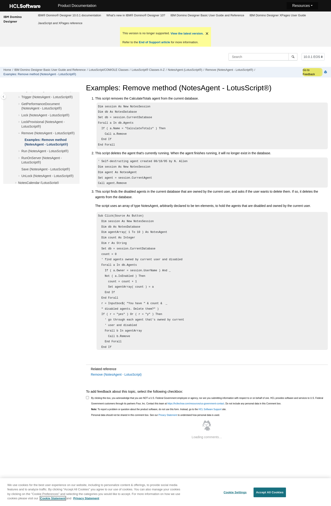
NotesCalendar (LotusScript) (38, 183)
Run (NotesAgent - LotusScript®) (44, 151)
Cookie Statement (53, 501)
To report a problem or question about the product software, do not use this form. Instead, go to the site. (158, 415)
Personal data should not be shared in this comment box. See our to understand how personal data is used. (155, 421)
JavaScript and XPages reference (60, 23)
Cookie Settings (235, 495)
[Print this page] (326, 72)
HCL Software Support (210, 415)
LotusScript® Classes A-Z (148, 69)
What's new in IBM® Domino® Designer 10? (135, 15)
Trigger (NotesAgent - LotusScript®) (47, 97)
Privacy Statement (167, 421)
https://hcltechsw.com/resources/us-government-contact (195, 409)
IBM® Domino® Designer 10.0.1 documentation (69, 15)
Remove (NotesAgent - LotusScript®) (229, 69)
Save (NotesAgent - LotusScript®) (45, 169)
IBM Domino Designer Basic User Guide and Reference (207, 15)
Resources (301, 6)
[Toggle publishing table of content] (3, 96)
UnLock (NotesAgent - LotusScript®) (47, 176)
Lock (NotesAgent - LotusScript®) (45, 115)
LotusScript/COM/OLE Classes (108, 69)
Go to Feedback (309, 72)
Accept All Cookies (270, 495)
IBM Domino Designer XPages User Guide (277, 15)
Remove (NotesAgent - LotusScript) (116, 380)
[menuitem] (69, 15)
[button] (19, 97)
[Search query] (262, 56)
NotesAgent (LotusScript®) (185, 69)
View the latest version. (186, 33)
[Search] (292, 56)
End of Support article (154, 42)
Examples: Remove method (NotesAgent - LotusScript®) (39, 74)
